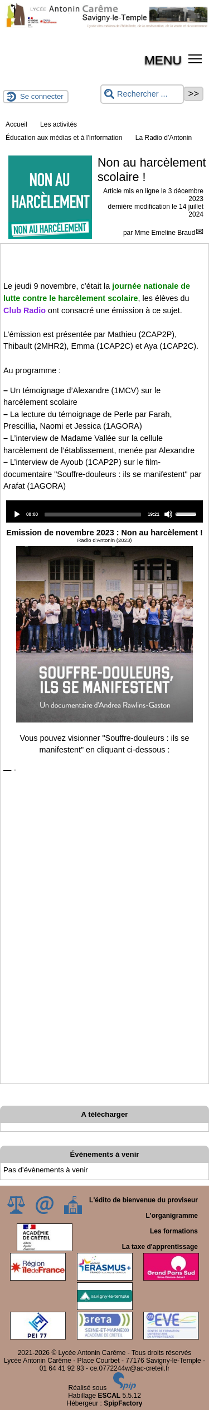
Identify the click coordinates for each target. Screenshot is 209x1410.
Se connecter (42, 96)
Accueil (16, 124)
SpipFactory (123, 1403)
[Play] (17, 514)
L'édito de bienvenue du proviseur (143, 1200)
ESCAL (109, 1395)
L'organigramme (171, 1216)
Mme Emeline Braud (165, 233)
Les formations (174, 1231)
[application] (104, 511)
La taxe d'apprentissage (160, 1247)
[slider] (93, 515)
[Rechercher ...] (142, 94)
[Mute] (168, 514)
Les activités (58, 124)
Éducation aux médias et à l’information (64, 138)
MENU (163, 60)
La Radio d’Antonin (163, 138)
